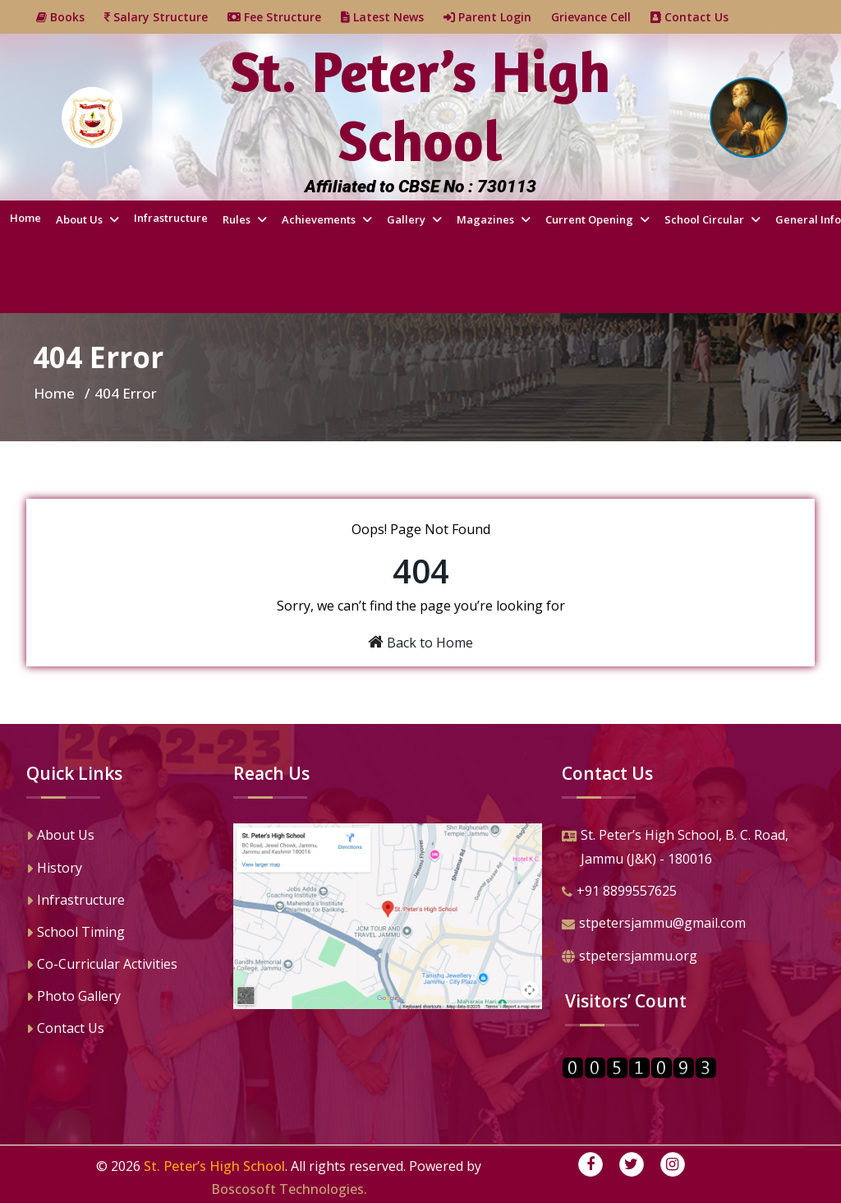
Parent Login (497, 17)
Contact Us (699, 17)
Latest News (392, 17)
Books (70, 17)
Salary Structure (165, 17)
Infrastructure (171, 217)
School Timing (75, 933)
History (54, 869)
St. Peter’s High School (214, 1166)
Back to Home (430, 643)
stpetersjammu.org (629, 957)
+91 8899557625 (619, 892)
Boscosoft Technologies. (289, 1189)
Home (25, 217)
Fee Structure (284, 17)
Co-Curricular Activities (101, 965)
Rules (238, 219)
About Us (80, 219)
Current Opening (590, 219)
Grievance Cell (600, 17)
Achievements (320, 219)
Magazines (487, 219)
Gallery (407, 219)
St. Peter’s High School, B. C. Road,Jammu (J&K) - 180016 (675, 848)
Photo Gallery (73, 997)
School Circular (705, 219)
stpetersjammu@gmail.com (654, 924)
